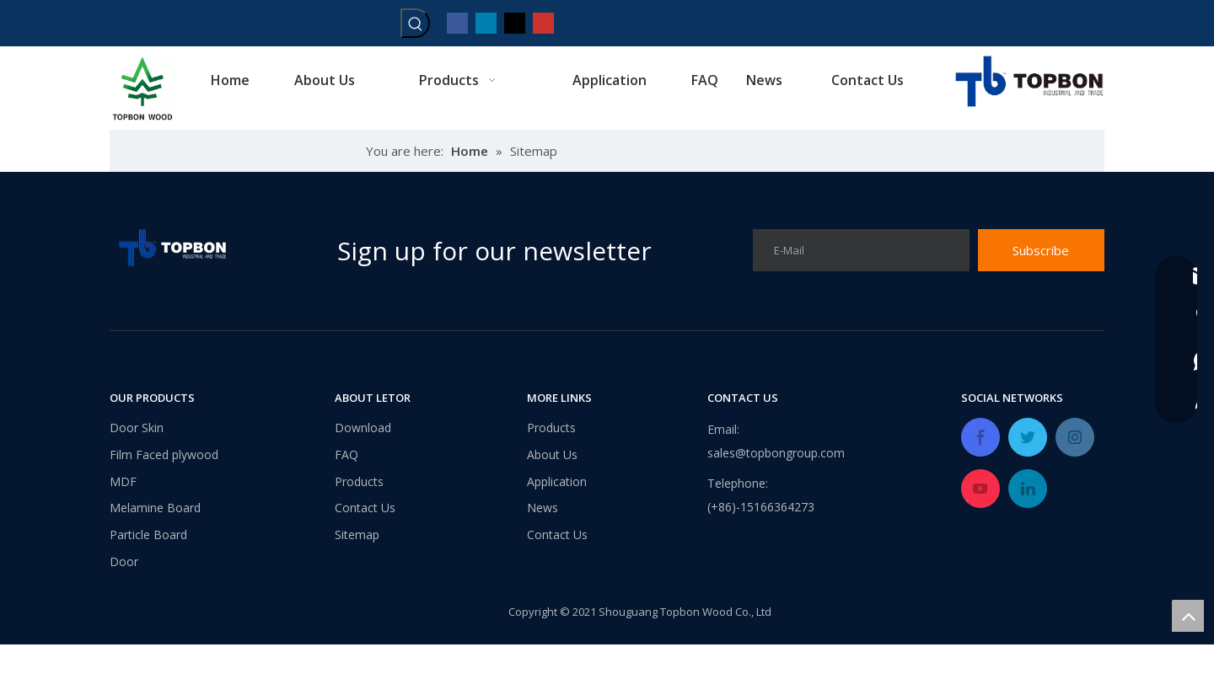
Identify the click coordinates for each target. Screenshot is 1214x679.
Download (363, 428)
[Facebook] (457, 22)
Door (124, 561)
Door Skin (137, 428)
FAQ (346, 454)
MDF (123, 481)
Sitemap (357, 535)
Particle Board (148, 535)
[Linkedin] (486, 22)
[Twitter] (514, 22)
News (542, 508)
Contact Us (365, 508)
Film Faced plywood (164, 454)
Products (359, 481)
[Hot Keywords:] (415, 23)
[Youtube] (543, 22)
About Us (552, 454)
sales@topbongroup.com (776, 453)
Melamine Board (155, 508)
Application (557, 481)
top (1188, 616)
